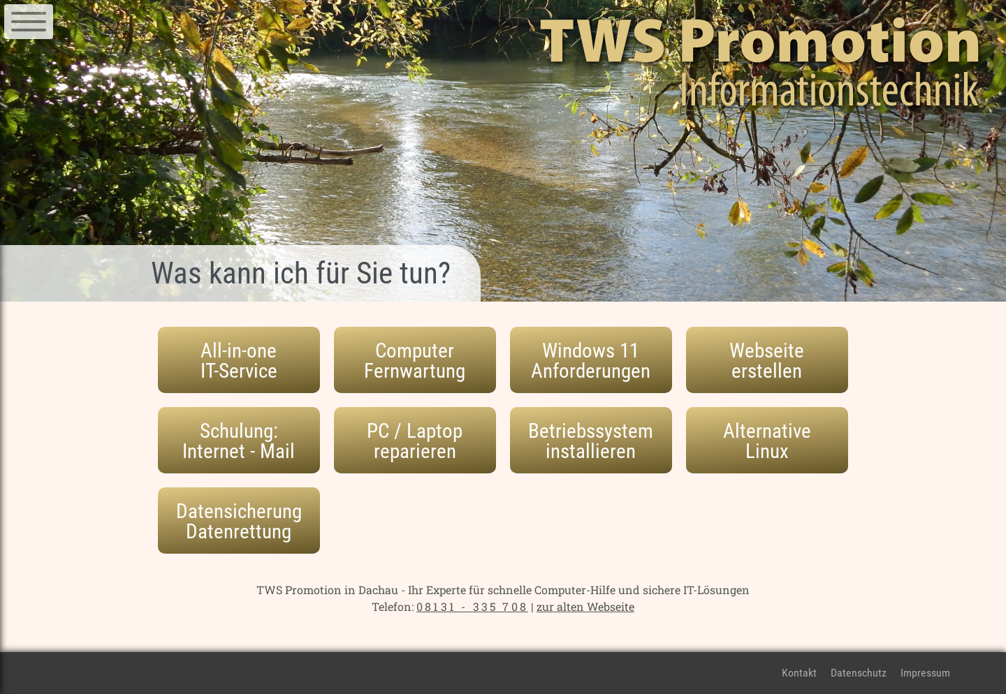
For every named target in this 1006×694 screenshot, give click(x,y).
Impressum (925, 672)
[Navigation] (28, 21)
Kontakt (799, 672)
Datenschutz (859, 672)
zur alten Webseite (585, 606)
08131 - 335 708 (472, 606)
